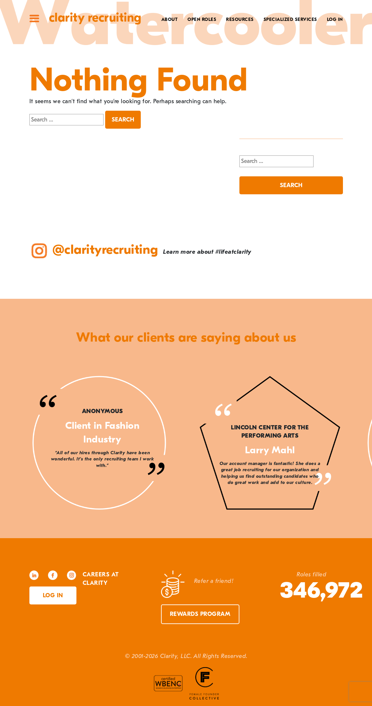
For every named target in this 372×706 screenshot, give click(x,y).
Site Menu (34, 18)
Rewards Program (200, 614)
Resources (240, 19)
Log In (335, 19)
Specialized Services (290, 19)
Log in (53, 595)
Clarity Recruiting (95, 17)
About (169, 19)
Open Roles (201, 19)
